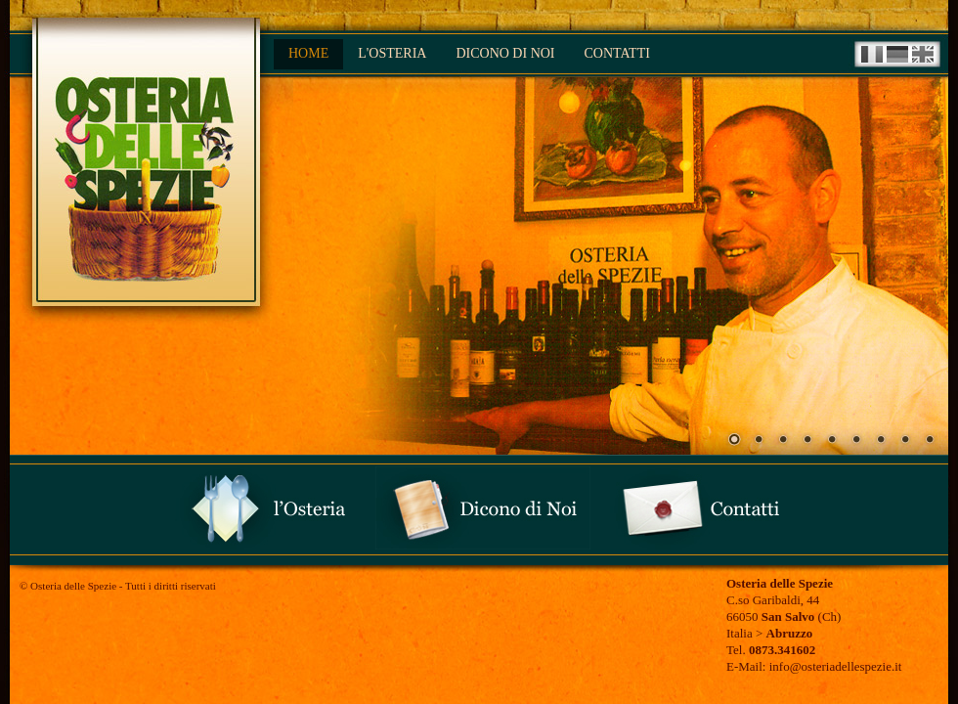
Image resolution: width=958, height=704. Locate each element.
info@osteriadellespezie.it (833, 666)
